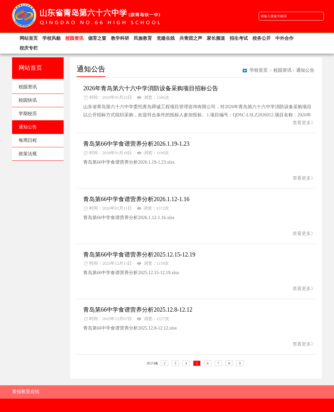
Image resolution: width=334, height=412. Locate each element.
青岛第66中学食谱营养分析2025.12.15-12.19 (139, 254)
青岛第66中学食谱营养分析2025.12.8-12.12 (137, 309)
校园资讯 (74, 38)
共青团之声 (190, 38)
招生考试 (239, 38)
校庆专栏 (29, 48)
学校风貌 (51, 38)
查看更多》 (304, 122)
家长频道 (216, 38)
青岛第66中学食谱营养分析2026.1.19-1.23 (136, 143)
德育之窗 (97, 38)
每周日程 (28, 140)
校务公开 (261, 38)
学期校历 (28, 113)
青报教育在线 (25, 391)
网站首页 (29, 38)
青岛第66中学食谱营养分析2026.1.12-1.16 (136, 199)
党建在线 (166, 38)
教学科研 (120, 38)
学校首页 (259, 70)
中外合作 (284, 38)
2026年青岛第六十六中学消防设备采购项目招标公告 (150, 88)
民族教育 (143, 38)
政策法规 (28, 153)
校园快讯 (28, 100)
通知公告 (28, 127)
